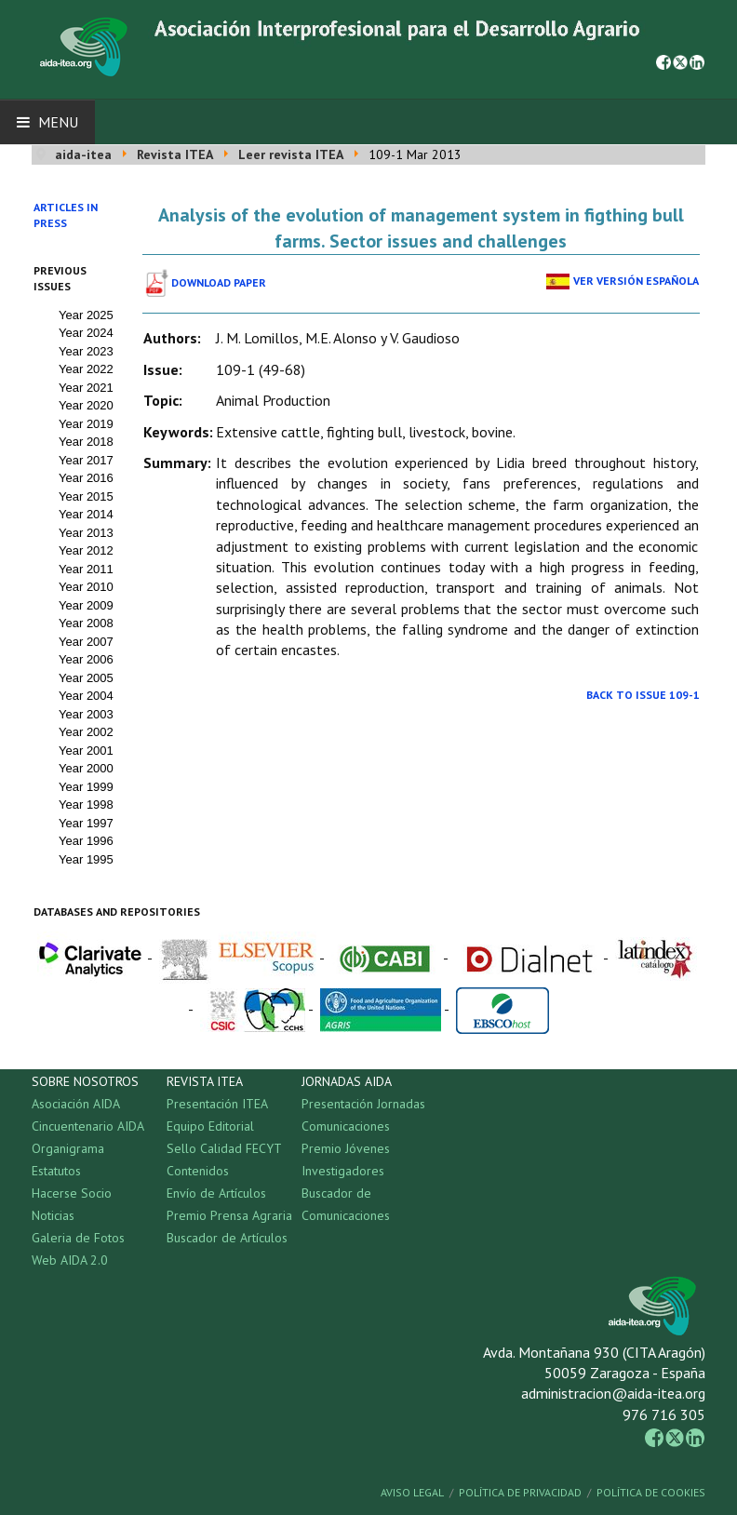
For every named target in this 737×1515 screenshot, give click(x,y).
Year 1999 (86, 787)
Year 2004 (86, 696)
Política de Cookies (650, 1492)
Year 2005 (86, 678)
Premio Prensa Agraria (229, 1215)
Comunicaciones (346, 1126)
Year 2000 (86, 768)
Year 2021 (86, 388)
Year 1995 (86, 859)
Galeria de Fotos (78, 1237)
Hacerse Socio (72, 1193)
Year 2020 (86, 405)
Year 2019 (86, 424)
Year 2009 (86, 605)
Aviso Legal (412, 1492)
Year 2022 (86, 369)
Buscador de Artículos (227, 1237)
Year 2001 (86, 751)
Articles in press (66, 215)
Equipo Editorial (210, 1126)
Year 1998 (86, 804)
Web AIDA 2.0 (70, 1260)
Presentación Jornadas (363, 1103)
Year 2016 (86, 478)
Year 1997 (86, 823)
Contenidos (198, 1170)
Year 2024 (86, 333)
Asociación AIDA (76, 1103)
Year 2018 (86, 442)
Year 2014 (86, 514)
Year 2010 (86, 587)
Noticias (53, 1215)
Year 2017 (86, 460)
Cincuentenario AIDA (88, 1126)
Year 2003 (86, 714)
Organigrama (68, 1148)
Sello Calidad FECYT (224, 1148)
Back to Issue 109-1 (643, 695)
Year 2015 (86, 496)
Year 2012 (86, 550)
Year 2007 (86, 642)
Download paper (218, 282)
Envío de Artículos (216, 1193)
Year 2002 (86, 732)
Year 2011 (86, 569)
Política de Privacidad (520, 1492)
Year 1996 (86, 841)
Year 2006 (86, 659)
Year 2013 (86, 533)
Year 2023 (86, 351)
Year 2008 (86, 623)
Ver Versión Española (636, 281)
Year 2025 (86, 315)
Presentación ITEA (217, 1103)
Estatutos (56, 1170)
